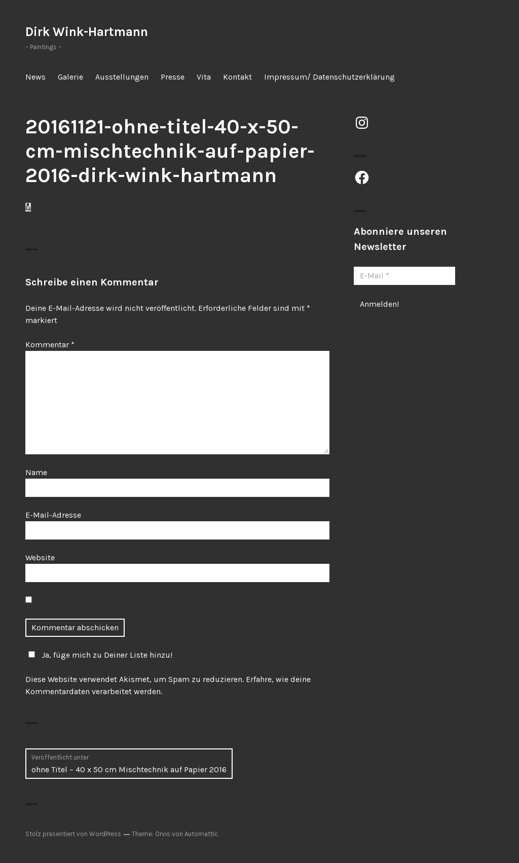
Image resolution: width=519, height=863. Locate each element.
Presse (172, 77)
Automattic (201, 834)
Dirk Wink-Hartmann (86, 31)
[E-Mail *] (404, 276)
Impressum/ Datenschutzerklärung (329, 77)
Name (36, 472)
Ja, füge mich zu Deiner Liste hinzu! (98, 655)
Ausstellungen (122, 77)
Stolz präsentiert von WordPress (73, 834)
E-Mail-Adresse (53, 515)
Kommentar (50, 344)
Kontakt (237, 77)
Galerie (70, 77)
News (35, 77)
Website (40, 557)
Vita (204, 77)
